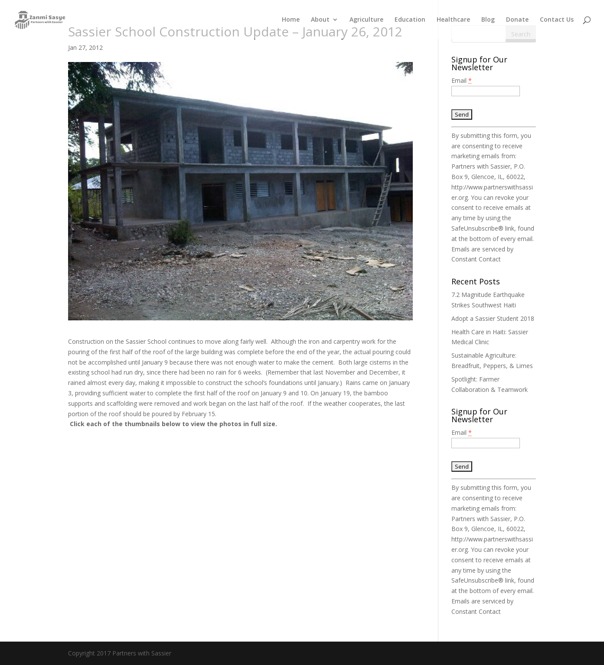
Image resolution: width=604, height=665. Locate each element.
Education (410, 19)
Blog (488, 19)
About (320, 19)
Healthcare (453, 19)
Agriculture (366, 19)
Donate (517, 19)
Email (461, 80)
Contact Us (557, 19)
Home (291, 19)
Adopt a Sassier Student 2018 (492, 318)
